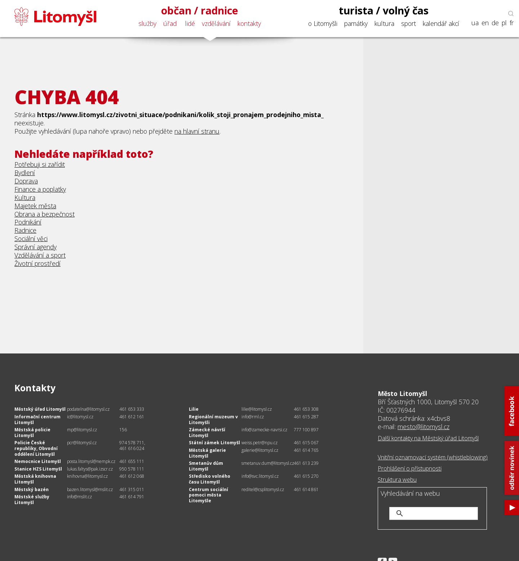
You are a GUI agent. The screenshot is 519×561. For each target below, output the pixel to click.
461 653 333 (131, 409)
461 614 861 (306, 489)
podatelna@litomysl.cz (88, 409)
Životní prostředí (37, 263)
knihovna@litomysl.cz (87, 476)
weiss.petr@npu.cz (259, 443)
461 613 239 (306, 463)
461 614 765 (306, 450)
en (485, 23)
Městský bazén (31, 489)
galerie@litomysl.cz (259, 450)
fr (512, 23)
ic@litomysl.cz (80, 417)
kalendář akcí (441, 23)
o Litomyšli (322, 23)
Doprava (26, 181)
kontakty (249, 23)
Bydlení (24, 172)
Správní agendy (35, 246)
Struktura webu (397, 480)
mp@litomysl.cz (82, 430)
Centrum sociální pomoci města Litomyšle (208, 495)
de (495, 23)
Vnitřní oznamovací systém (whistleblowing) (433, 457)
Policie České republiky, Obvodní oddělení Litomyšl (36, 448)
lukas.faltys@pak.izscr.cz (90, 469)
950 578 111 (131, 469)
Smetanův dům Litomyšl (206, 466)
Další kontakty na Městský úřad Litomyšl (428, 438)
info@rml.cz (252, 417)
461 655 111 (131, 461)
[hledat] (442, 513)
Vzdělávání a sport (40, 255)
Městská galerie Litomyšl (207, 453)
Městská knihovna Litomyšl (35, 479)
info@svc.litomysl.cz (260, 476)
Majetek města (35, 205)
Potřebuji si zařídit (39, 164)
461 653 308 (306, 409)
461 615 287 (306, 417)
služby (147, 23)
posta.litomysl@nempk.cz (91, 461)
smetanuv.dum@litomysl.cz (267, 463)
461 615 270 (306, 476)
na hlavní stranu (196, 131)
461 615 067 (306, 443)
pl (504, 23)
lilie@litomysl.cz (256, 409)
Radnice (25, 230)
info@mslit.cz (79, 497)
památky (356, 23)
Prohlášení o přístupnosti (410, 468)
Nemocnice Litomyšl (37, 461)
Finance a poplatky (40, 189)
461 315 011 (131, 489)
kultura (384, 23)
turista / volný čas (384, 10)
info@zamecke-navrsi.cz (264, 430)
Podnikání (27, 222)
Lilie (194, 409)
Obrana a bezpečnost (44, 214)
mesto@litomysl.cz (423, 426)
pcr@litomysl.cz (82, 443)
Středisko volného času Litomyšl (209, 479)
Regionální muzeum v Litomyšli (213, 420)
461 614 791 (131, 497)
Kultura (24, 197)
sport (408, 23)
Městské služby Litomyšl (31, 500)
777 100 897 (306, 430)
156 (123, 430)
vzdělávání (216, 23)
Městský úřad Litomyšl (40, 409)
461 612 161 (131, 417)
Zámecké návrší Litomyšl (207, 432)
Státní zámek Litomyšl (214, 443)
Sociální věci (31, 238)
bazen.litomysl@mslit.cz (90, 489)
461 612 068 (131, 476)
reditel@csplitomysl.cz (262, 489)
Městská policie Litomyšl (32, 432)
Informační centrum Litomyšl (37, 420)
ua (475, 23)
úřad (170, 23)
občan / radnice (199, 10)
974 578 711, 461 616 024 (132, 445)
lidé (190, 23)
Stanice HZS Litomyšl (38, 469)
